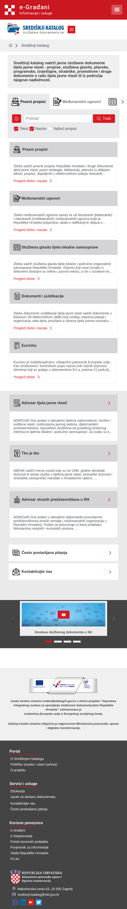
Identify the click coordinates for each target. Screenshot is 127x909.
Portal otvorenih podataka (29, 842)
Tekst (23, 129)
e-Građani (17, 830)
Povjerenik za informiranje (29, 847)
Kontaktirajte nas (22, 803)
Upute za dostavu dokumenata (32, 797)
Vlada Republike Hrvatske (29, 853)
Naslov (41, 129)
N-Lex (14, 859)
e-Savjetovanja (21, 836)
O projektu (18, 770)
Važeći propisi (64, 129)
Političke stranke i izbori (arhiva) (33, 764)
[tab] (28, 102)
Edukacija (17, 791)
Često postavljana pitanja (28, 809)
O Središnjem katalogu (27, 759)
